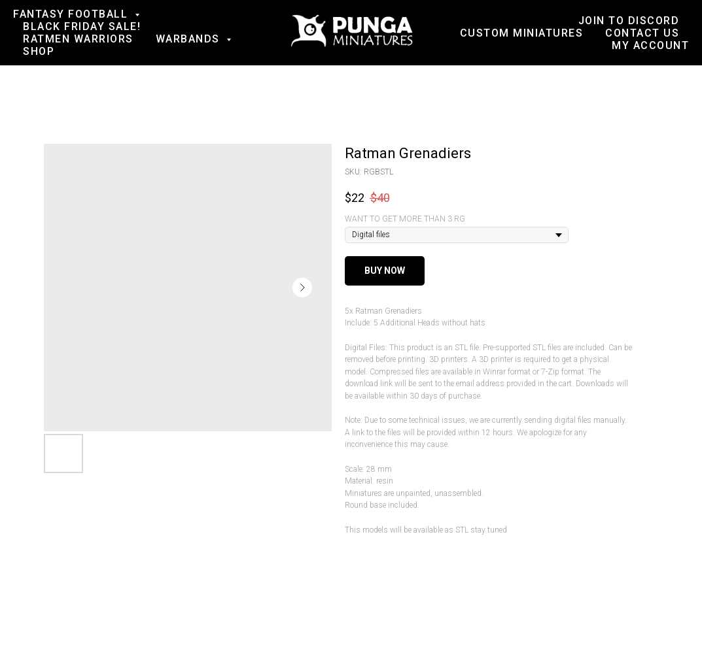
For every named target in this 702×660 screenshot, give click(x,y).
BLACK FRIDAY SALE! (82, 26)
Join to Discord (629, 20)
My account (650, 45)
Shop (38, 51)
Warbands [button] (190, 39)
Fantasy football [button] (72, 14)
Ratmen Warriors (78, 39)
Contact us (642, 33)
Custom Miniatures (522, 33)
